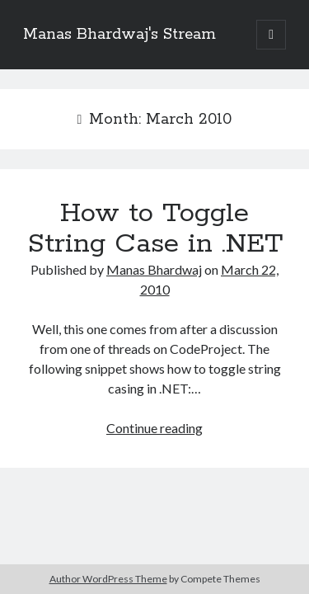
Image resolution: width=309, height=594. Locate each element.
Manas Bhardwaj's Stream (119, 35)
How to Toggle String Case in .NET (155, 229)
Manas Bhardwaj (154, 269)
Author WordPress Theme (108, 579)
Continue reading (154, 428)
